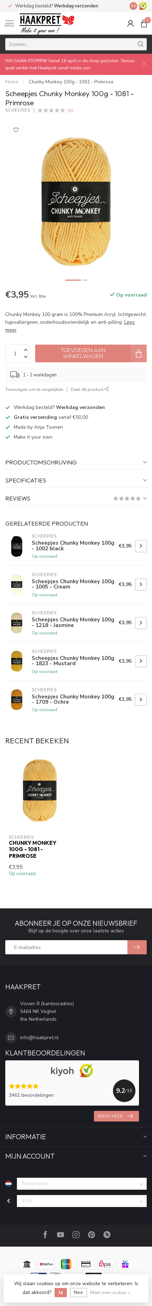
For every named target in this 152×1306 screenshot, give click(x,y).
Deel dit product (90, 389)
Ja (60, 1292)
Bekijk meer (115, 1116)
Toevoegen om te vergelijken (34, 389)
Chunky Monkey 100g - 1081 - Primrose (71, 82)
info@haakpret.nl (39, 1037)
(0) (70, 110)
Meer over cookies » (110, 1292)
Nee (78, 1292)
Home (11, 82)
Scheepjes (17, 110)
